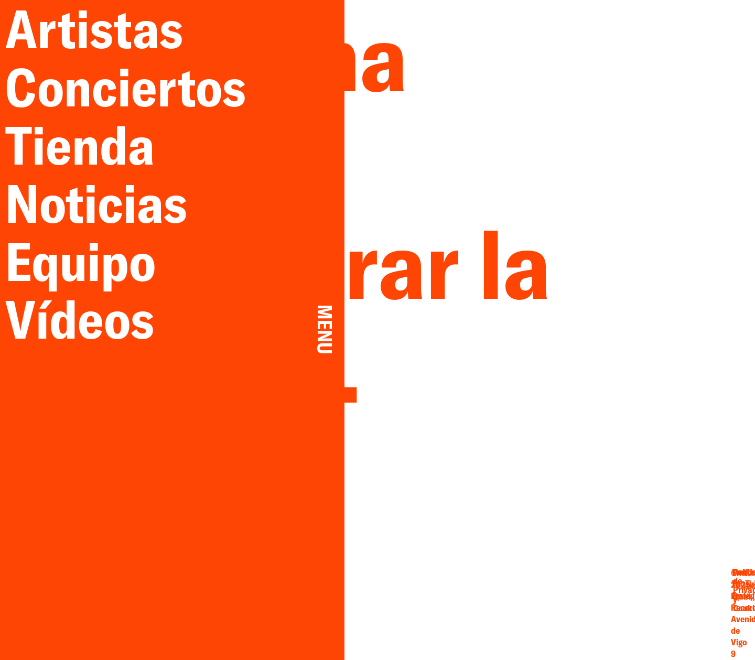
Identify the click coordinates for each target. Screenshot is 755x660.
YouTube (597, 603)
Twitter (598, 592)
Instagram (552, 614)
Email (552, 592)
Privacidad (677, 602)
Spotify (597, 614)
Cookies (677, 613)
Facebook (552, 603)
